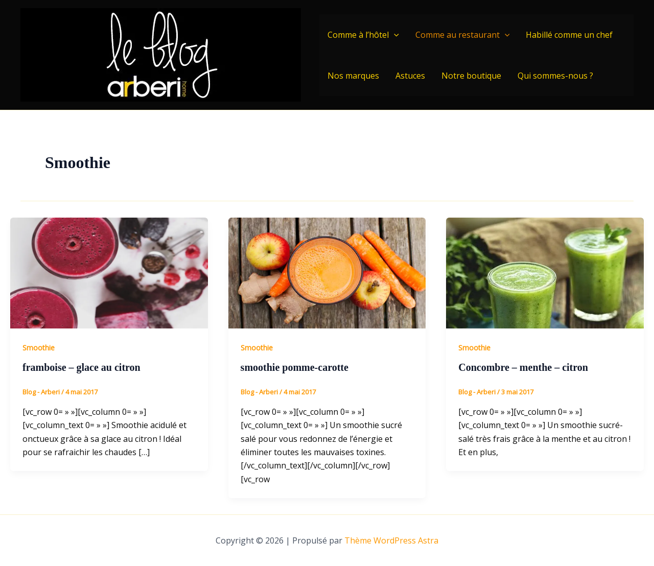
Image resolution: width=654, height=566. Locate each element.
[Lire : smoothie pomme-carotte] (327, 272)
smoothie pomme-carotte (294, 367)
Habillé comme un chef (569, 34)
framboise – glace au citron (81, 367)
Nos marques (353, 75)
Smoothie (38, 347)
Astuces (410, 75)
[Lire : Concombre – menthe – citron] (545, 272)
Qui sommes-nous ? (555, 75)
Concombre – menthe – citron (523, 367)
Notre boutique (471, 75)
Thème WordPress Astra (391, 540)
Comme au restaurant (462, 34)
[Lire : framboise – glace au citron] (109, 272)
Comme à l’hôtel (363, 34)
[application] (394, 34)
